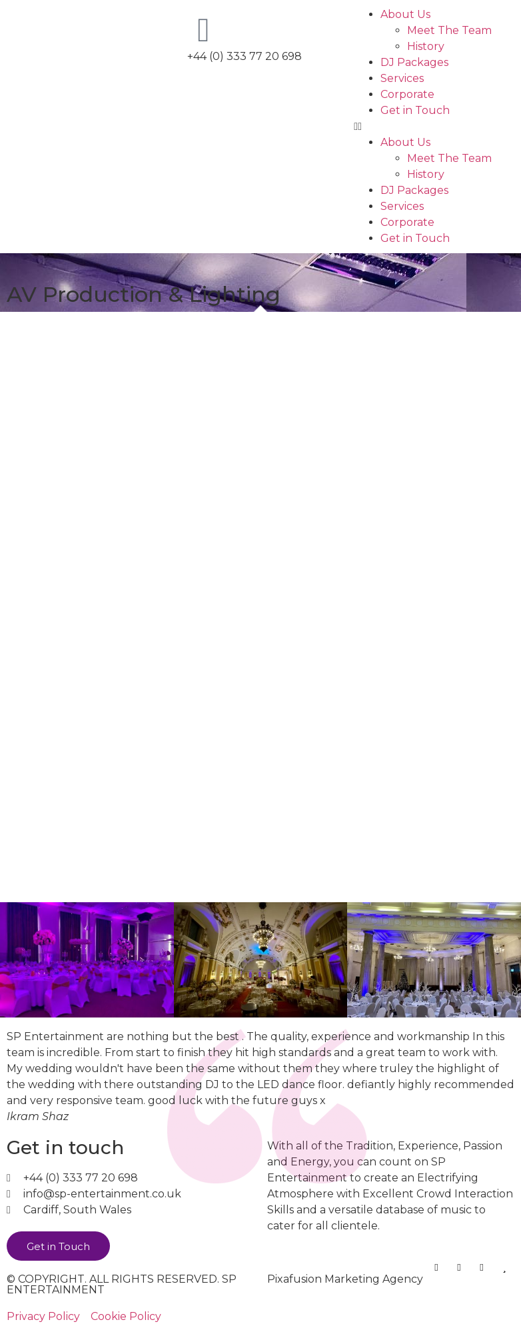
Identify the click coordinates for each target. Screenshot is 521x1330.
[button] (434, 127)
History (425, 46)
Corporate (407, 94)
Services (402, 78)
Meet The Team (449, 30)
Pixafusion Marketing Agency (345, 1279)
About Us (405, 14)
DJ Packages (414, 62)
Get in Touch (415, 110)
